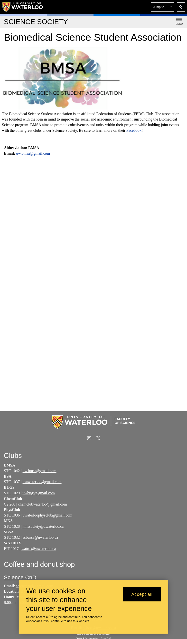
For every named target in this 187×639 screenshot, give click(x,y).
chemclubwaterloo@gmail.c (40, 504)
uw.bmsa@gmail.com (33, 153)
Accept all (141, 594)
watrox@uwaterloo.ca (38, 549)
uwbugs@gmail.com (39, 493)
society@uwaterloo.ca (46, 526)
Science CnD (20, 577)
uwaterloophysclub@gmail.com (47, 515)
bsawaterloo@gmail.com (42, 482)
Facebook (133, 130)
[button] (162, 7)
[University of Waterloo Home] (22, 7)
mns (26, 526)
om (64, 504)
